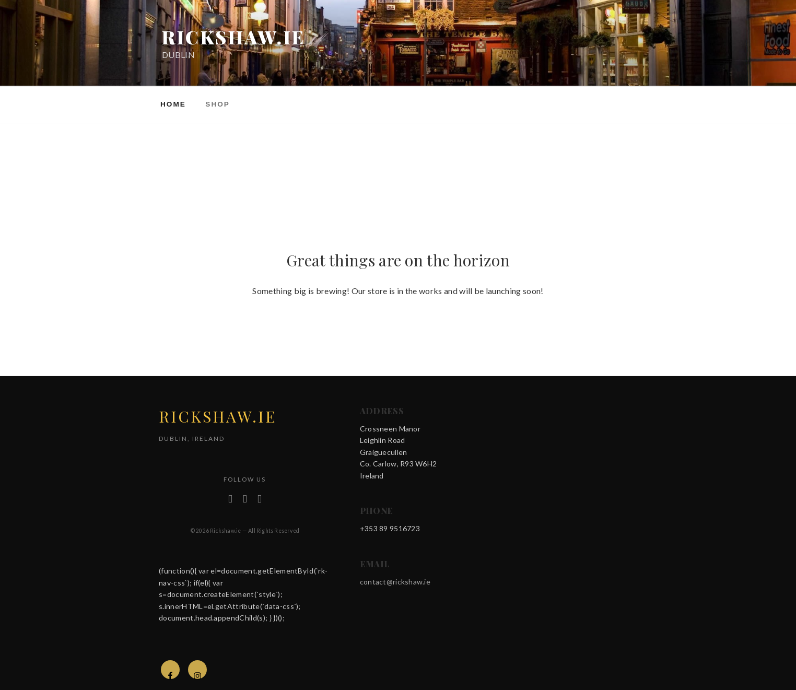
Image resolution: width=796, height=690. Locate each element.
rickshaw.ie (234, 37)
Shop (217, 104)
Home (173, 104)
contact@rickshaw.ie (395, 581)
